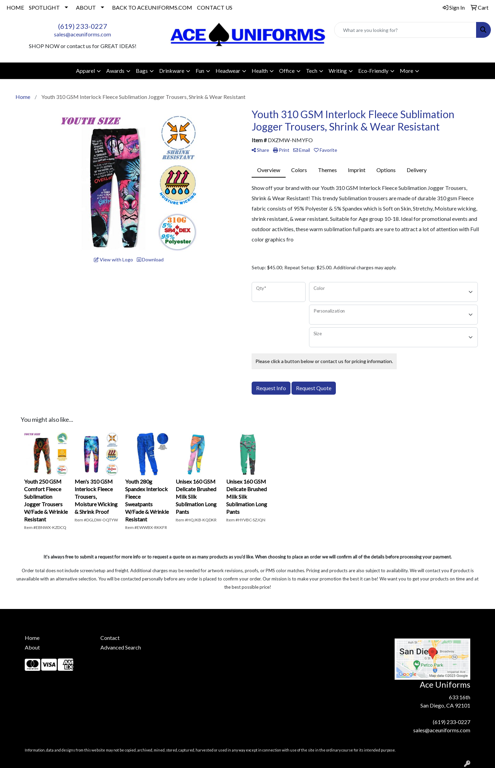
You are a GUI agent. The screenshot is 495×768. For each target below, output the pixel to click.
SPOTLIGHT (44, 7)
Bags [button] (142, 70)
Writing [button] (338, 70)
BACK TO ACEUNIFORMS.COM (152, 7)
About (32, 647)
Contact (110, 637)
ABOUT (86, 7)
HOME (15, 7)
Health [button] (260, 70)
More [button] (406, 70)
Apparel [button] (85, 70)
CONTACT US (214, 7)
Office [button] (287, 70)
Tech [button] (311, 70)
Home (32, 637)
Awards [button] (115, 70)
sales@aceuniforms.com (82, 34)
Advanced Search (120, 647)
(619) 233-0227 (82, 26)
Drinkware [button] (171, 70)
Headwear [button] (228, 70)
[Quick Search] (405, 30)
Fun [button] (200, 70)
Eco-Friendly (373, 70)
